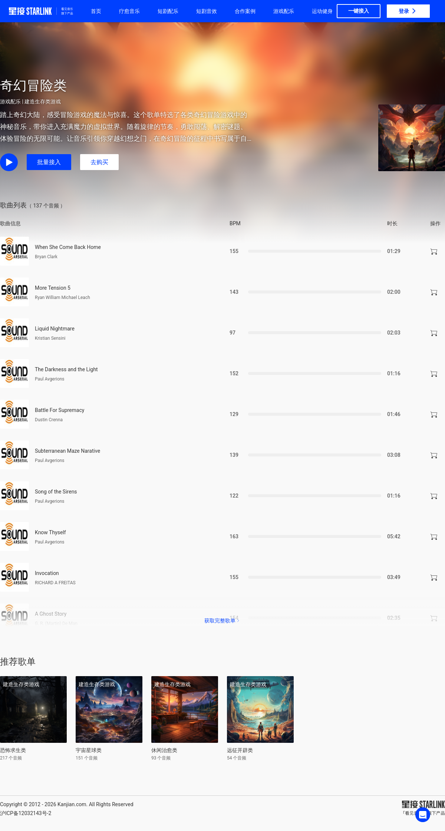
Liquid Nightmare (55, 329)
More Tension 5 (52, 288)
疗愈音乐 (129, 11)
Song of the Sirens (56, 492)
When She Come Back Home (68, 247)
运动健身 (322, 11)
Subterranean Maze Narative (67, 451)
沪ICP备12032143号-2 (25, 813)
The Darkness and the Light (66, 369)
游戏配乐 (283, 11)
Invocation (47, 573)
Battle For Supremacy (59, 410)
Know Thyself (50, 532)
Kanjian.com (71, 804)
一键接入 (358, 11)
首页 (96, 11)
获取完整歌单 (222, 621)
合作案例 (245, 11)
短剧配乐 (168, 11)
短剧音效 (206, 11)
